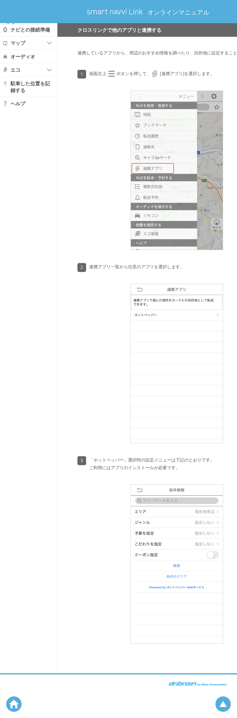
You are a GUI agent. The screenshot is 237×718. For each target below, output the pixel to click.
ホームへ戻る (14, 704)
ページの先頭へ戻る (223, 704)
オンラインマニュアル (148, 12)
